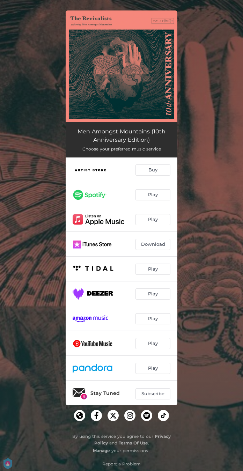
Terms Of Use (133, 443)
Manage (101, 450)
